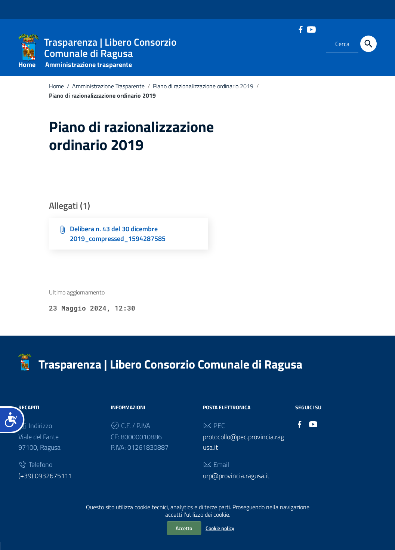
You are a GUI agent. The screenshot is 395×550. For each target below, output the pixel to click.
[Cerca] (368, 44)
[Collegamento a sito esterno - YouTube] (310, 28)
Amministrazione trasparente (88, 72)
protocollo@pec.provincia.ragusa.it (243, 450)
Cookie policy (220, 528)
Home (27, 72)
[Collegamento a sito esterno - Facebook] (300, 28)
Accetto (184, 528)
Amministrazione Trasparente (104, 93)
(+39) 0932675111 (45, 484)
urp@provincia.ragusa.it (236, 484)
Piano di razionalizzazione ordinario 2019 (203, 93)
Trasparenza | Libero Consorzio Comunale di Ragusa (170, 372)
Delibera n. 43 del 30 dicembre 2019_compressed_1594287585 (118, 241)
